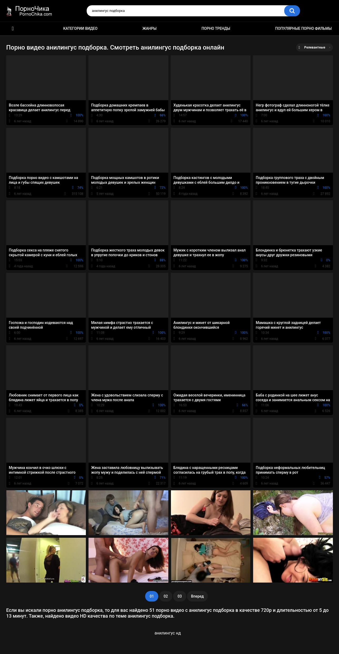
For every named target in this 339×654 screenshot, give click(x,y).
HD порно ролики (12, 28)
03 (180, 596)
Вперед (197, 596)
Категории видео (80, 28)
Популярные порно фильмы (303, 28)
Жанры (150, 28)
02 (166, 596)
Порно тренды (216, 28)
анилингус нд (167, 633)
